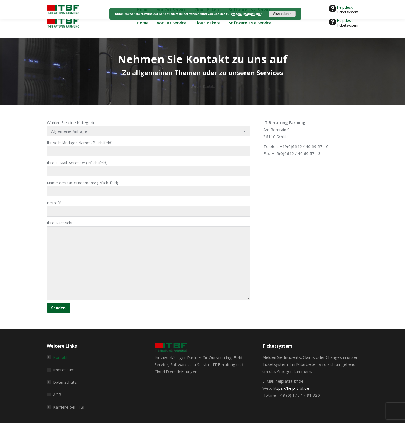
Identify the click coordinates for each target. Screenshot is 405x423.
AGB (57, 394)
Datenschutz (65, 382)
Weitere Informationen (246, 13)
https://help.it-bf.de (291, 388)
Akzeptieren (282, 14)
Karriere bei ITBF (69, 407)
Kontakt (60, 357)
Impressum (63, 369)
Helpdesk (345, 20)
